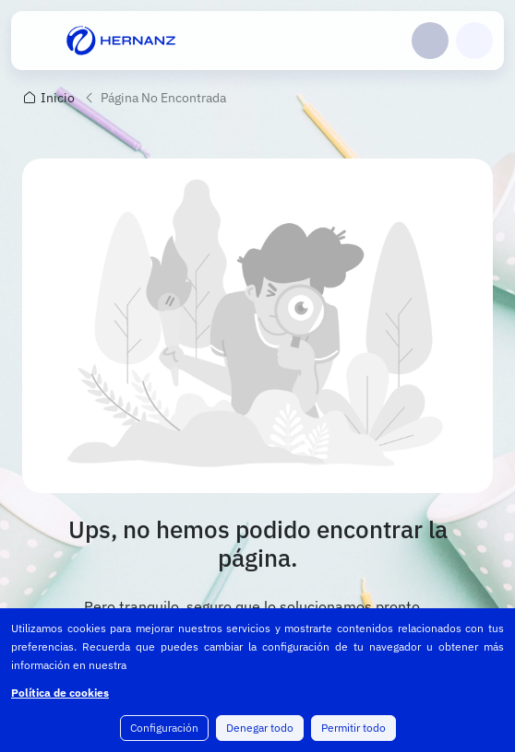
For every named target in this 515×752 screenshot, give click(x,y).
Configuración (164, 727)
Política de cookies (60, 692)
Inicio (58, 97)
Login (430, 40)
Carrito (474, 40)
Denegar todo (259, 727)
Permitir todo (353, 727)
